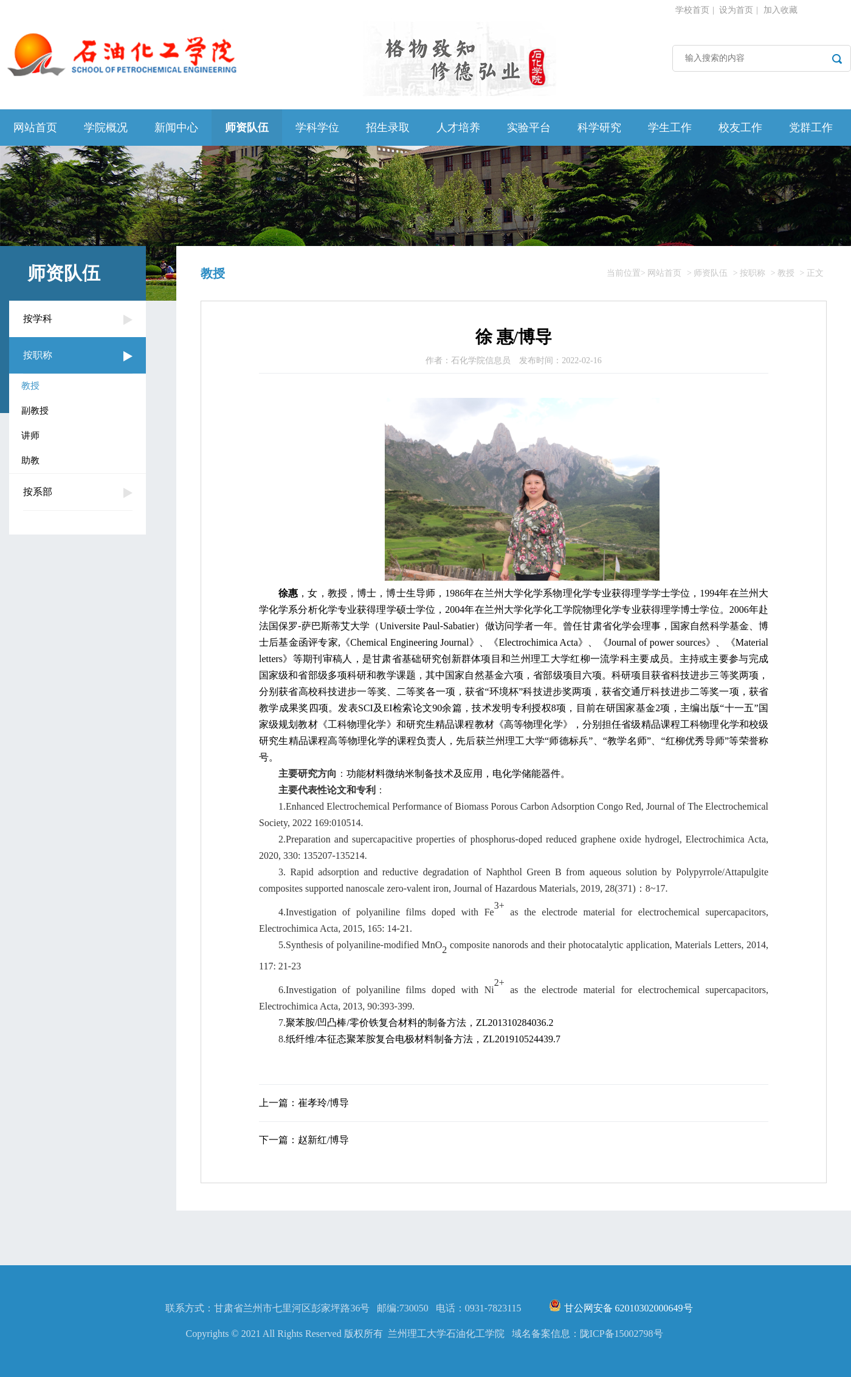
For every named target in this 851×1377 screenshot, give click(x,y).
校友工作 (740, 127)
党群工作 (811, 127)
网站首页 (35, 127)
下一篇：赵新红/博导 (304, 1140)
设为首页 (736, 10)
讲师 (30, 435)
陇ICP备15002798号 (621, 1333)
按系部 (37, 492)
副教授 (35, 410)
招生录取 (388, 127)
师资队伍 (247, 127)
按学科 (37, 318)
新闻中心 (176, 127)
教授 (30, 386)
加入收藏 (780, 10)
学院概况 (106, 127)
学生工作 (670, 127)
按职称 (37, 355)
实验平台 (529, 127)
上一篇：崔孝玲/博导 (304, 1103)
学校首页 (692, 10)
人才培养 (458, 127)
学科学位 (317, 127)
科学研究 (599, 127)
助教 (30, 460)
